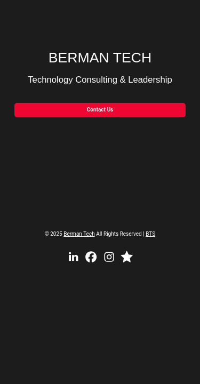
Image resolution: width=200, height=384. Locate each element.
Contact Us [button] (100, 110)
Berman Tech (78, 234)
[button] (73, 257)
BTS (150, 234)
